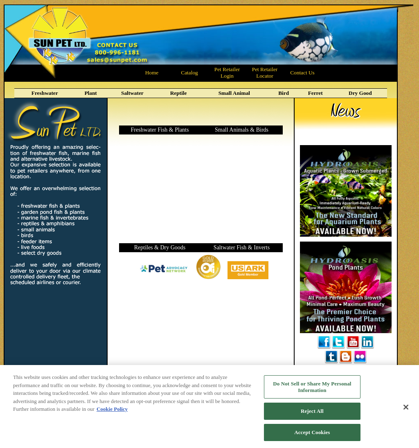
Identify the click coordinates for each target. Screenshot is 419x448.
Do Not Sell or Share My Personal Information (312, 390)
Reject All (312, 415)
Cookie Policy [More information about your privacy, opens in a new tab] (112, 413)
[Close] (406, 411)
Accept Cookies (312, 436)
